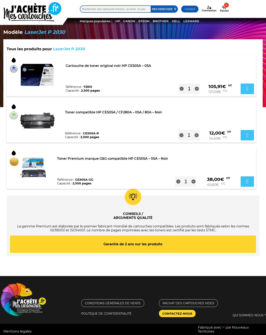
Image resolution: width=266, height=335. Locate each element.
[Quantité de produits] (189, 88)
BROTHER (161, 21)
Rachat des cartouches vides (188, 303)
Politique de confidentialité (106, 313)
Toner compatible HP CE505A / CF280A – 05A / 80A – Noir (113, 112)
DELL (176, 21)
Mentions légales (17, 331)
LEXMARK (191, 21)
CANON (129, 21)
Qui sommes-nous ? (249, 315)
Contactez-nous (177, 313)
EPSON (143, 21)
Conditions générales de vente (113, 303)
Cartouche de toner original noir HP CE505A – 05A (108, 66)
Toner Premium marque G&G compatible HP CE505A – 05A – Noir (112, 159)
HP (117, 21)
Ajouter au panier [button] (247, 88)
